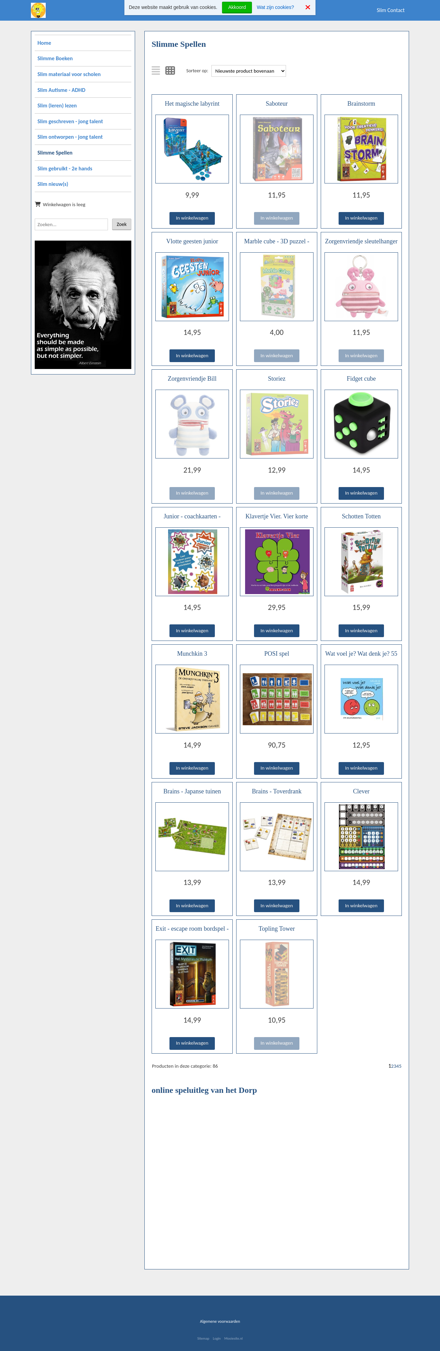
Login (217, 1338)
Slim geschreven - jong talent (70, 121)
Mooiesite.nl (233, 1338)
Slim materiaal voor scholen (69, 74)
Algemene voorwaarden (220, 1321)
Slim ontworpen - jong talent (70, 137)
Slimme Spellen (55, 152)
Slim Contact (391, 10)
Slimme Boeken (55, 58)
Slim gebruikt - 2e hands (64, 168)
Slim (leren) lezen (57, 105)
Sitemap (203, 1338)
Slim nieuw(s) (52, 184)
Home (44, 43)
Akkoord (237, 7)
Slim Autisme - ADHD (61, 90)
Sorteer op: (197, 71)
